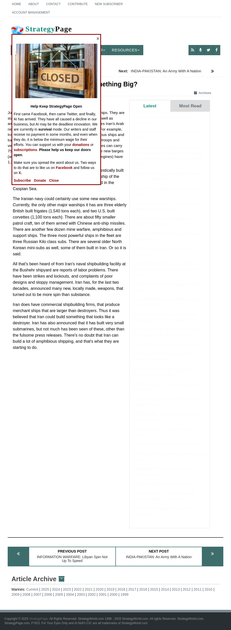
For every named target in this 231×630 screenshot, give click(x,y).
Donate (40, 180)
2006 (48, 594)
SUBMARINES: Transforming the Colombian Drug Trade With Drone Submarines (163, 122)
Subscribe (22, 180)
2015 (154, 589)
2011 (198, 589)
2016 (143, 589)
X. (20, 173)
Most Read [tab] (190, 105)
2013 (176, 589)
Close (54, 180)
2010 (208, 589)
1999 (124, 594)
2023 (67, 589)
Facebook (64, 168)
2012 (187, 589)
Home (16, 4)
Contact (53, 4)
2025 (45, 589)
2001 (103, 594)
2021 (89, 589)
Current (32, 589)
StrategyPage (38, 619)
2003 (81, 594)
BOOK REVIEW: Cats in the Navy (162, 489)
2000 (113, 594)
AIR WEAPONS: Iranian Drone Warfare (167, 349)
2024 (56, 589)
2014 (165, 589)
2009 (15, 594)
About (33, 4)
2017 (132, 589)
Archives (202, 93)
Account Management (31, 12)
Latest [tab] (150, 105)
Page (41, 33)
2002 (92, 594)
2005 (59, 594)
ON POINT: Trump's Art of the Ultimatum (168, 449)
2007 (37, 594)
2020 (100, 589)
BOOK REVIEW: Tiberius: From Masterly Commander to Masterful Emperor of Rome (168, 274)
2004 (70, 594)
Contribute (78, 4)
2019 (110, 589)
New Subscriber (109, 4)
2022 (78, 589)
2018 (121, 589)
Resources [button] (126, 50)
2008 (26, 594)
